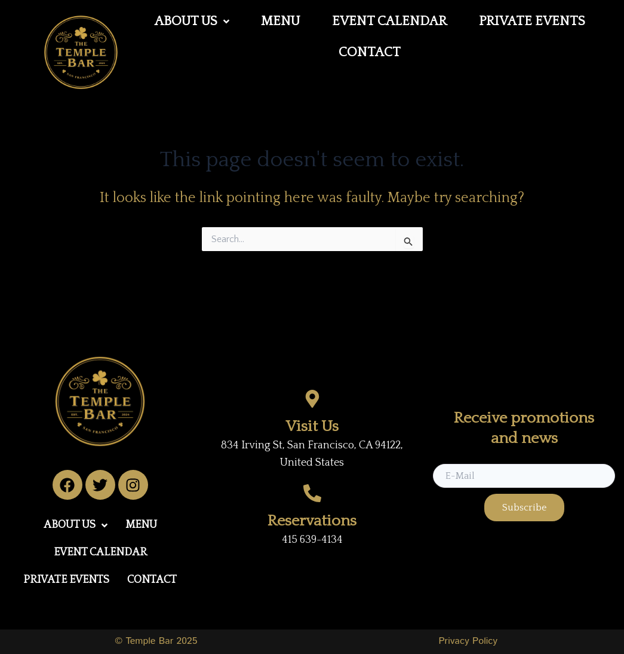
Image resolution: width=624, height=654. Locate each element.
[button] (192, 21)
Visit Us (312, 426)
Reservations (312, 521)
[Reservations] (312, 493)
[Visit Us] (312, 399)
